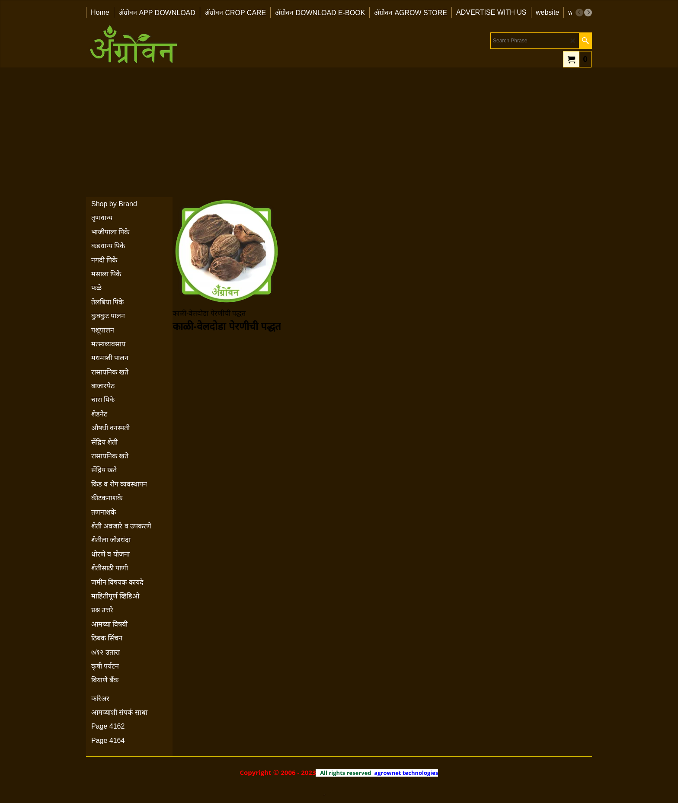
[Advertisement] (339, 132)
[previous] (579, 12)
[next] (588, 12)
